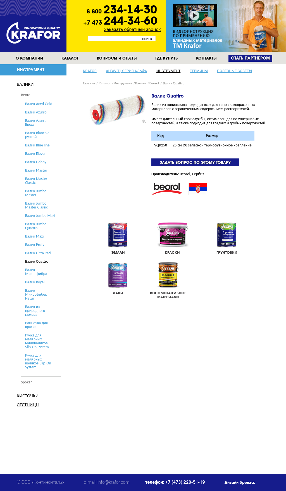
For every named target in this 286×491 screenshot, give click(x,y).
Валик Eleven (35, 153)
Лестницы (28, 405)
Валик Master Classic (36, 180)
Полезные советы (234, 71)
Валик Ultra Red (38, 253)
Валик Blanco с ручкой (37, 135)
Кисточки (28, 396)
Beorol (26, 94)
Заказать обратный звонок (132, 29)
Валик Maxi (34, 236)
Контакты (206, 58)
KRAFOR (90, 71)
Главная (89, 83)
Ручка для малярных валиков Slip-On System (38, 361)
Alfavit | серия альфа (126, 71)
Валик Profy (34, 244)
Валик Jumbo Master (35, 193)
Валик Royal (34, 282)
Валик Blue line (37, 145)
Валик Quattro (36, 261)
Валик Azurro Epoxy (36, 122)
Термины (199, 71)
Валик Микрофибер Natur (36, 294)
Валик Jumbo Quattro (35, 226)
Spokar (26, 382)
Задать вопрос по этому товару (195, 162)
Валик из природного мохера (35, 310)
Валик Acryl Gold (38, 103)
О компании (29, 58)
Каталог (69, 58)
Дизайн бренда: (240, 482)
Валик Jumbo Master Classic (36, 205)
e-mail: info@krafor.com (107, 482)
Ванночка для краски (36, 325)
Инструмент (168, 71)
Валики (25, 84)
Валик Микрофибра (36, 271)
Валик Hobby (35, 162)
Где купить (166, 58)
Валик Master (36, 170)
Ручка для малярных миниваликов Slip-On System (37, 341)
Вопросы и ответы (117, 58)
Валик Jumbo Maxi (40, 215)
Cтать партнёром (250, 58)
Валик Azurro (36, 112)
